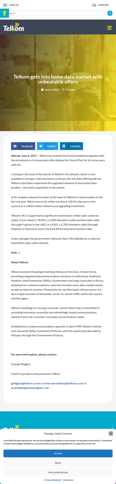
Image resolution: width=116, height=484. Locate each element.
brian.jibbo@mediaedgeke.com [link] (30, 387)
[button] (111, 433)
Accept (58, 453)
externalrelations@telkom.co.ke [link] (64, 383)
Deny (58, 462)
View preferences (58, 472)
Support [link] (103, 5)
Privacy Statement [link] (53, 479)
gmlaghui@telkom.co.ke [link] (25, 383)
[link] (4, 13)
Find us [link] (14, 5)
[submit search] (110, 13)
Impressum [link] (68, 479)
